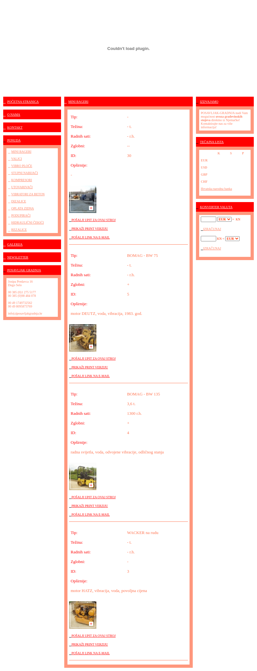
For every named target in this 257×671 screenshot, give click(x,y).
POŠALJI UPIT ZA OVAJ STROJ (94, 220)
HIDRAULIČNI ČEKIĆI (27, 222)
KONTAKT (15, 127)
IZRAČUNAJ (212, 229)
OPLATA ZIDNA (22, 208)
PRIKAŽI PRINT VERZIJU (90, 228)
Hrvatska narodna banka (216, 188)
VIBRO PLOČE (21, 166)
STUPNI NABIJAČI (24, 173)
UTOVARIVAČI (22, 187)
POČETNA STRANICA (23, 101)
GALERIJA (15, 244)
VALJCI (16, 158)
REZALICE (19, 229)
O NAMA (13, 114)
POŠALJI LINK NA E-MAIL (91, 237)
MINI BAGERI (21, 151)
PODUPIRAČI (21, 215)
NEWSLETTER (18, 257)
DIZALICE (18, 201)
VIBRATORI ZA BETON (28, 194)
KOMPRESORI (21, 180)
